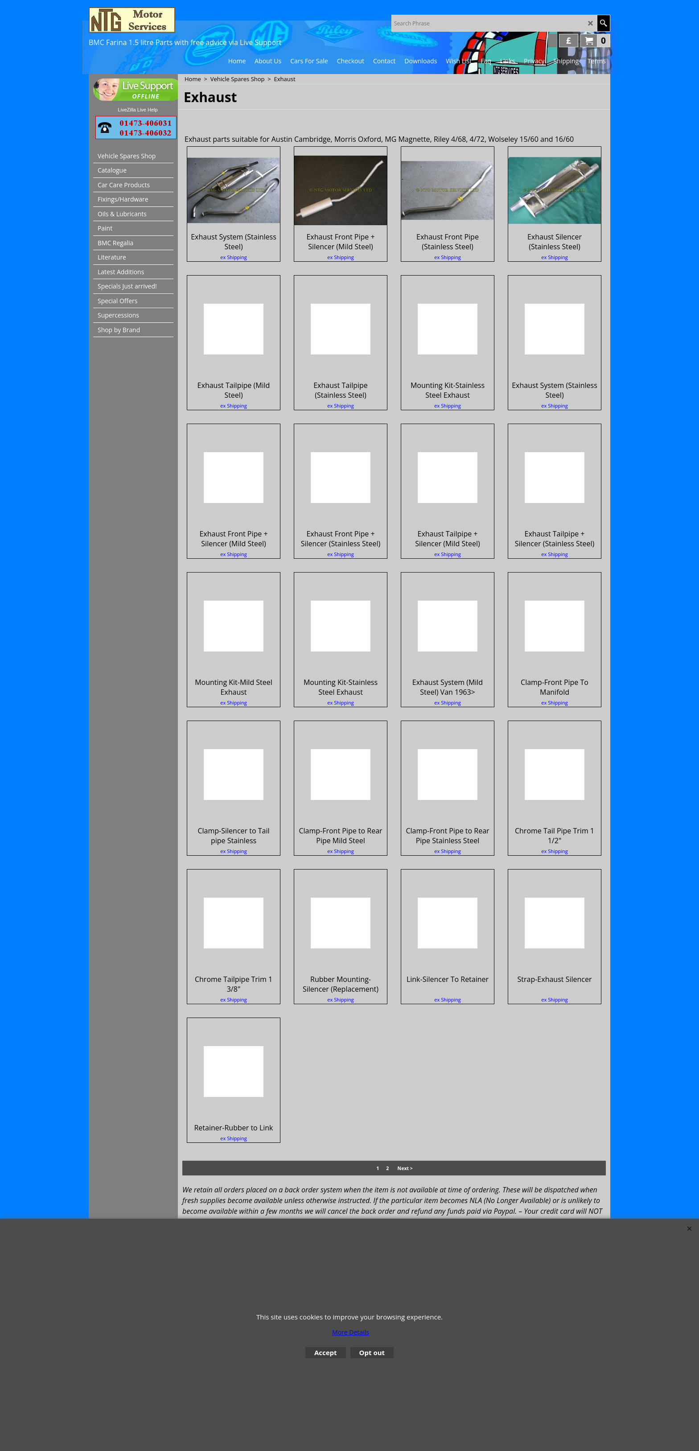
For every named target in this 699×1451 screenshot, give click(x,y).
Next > (405, 1177)
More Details (350, 1332)
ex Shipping (233, 276)
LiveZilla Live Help (137, 109)
